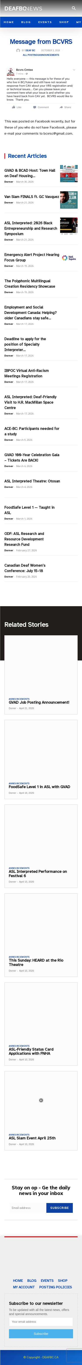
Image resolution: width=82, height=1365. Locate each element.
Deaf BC (30, 51)
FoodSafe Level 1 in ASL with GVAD (39, 786)
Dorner (8, 181)
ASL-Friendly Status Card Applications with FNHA (31, 1051)
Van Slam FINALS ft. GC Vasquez (31, 197)
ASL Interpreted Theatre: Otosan (32, 481)
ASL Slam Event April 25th (32, 1138)
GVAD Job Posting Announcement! (39, 702)
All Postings (31, 55)
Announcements (49, 55)
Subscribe (59, 1208)
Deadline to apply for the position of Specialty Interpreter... (25, 344)
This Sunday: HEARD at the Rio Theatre (36, 962)
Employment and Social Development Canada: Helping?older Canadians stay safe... (30, 312)
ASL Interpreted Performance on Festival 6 (38, 873)
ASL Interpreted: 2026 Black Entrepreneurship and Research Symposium (30, 228)
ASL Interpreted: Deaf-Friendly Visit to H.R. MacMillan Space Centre (30, 402)
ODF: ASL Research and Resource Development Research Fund (24, 539)
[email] (27, 1208)
